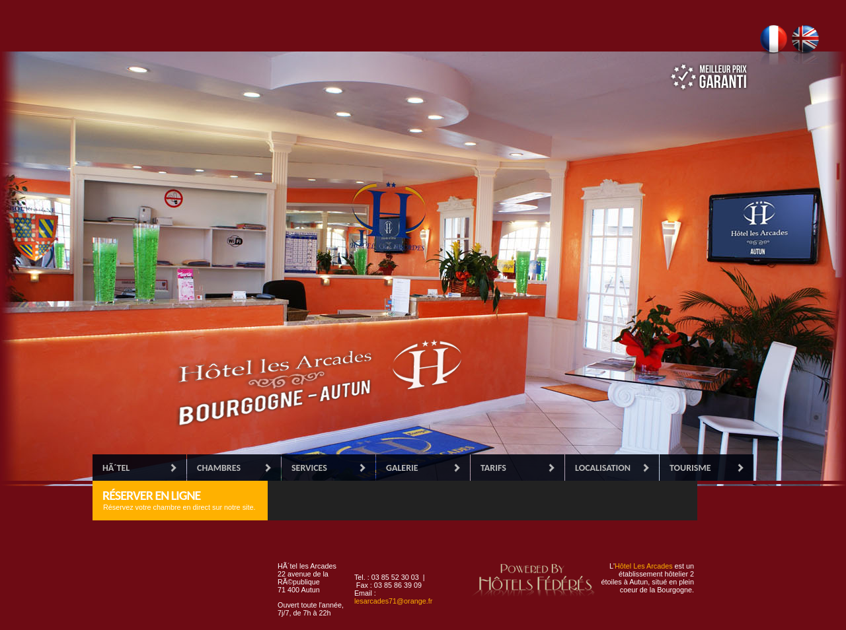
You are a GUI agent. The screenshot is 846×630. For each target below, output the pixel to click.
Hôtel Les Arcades (644, 566)
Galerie (402, 467)
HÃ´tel (116, 467)
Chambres (219, 467)
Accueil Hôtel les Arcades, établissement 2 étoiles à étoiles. (317, 383)
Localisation (603, 467)
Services (309, 467)
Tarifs (493, 467)
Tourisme (690, 467)
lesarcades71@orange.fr (393, 601)
